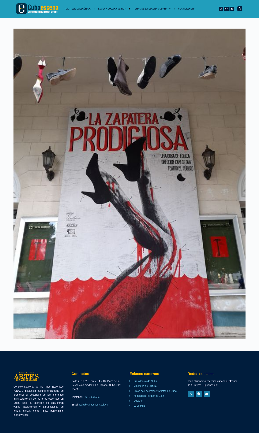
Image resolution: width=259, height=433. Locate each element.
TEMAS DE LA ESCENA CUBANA (152, 9)
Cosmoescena (186, 9)
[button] (239, 8)
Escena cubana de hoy (112, 9)
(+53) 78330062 (91, 396)
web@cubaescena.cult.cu (93, 404)
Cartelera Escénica (78, 9)
